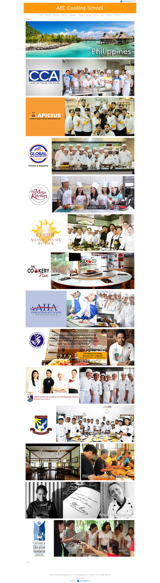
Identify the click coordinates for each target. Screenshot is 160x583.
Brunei (89, 15)
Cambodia (118, 15)
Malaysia (64, 15)
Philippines (72, 15)
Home (41, 15)
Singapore (81, 15)
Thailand (48, 15)
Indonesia (56, 15)
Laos (102, 15)
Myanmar (109, 15)
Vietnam (96, 15)
